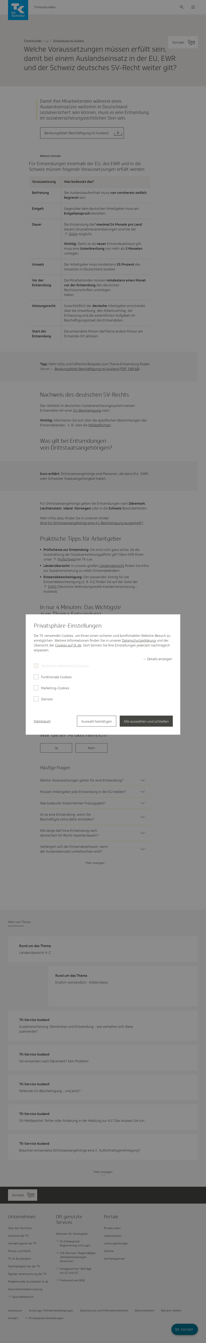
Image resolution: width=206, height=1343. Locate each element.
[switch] (157, 659)
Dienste (47, 699)
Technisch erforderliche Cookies (65, 666)
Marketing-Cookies (55, 688)
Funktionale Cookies (56, 677)
